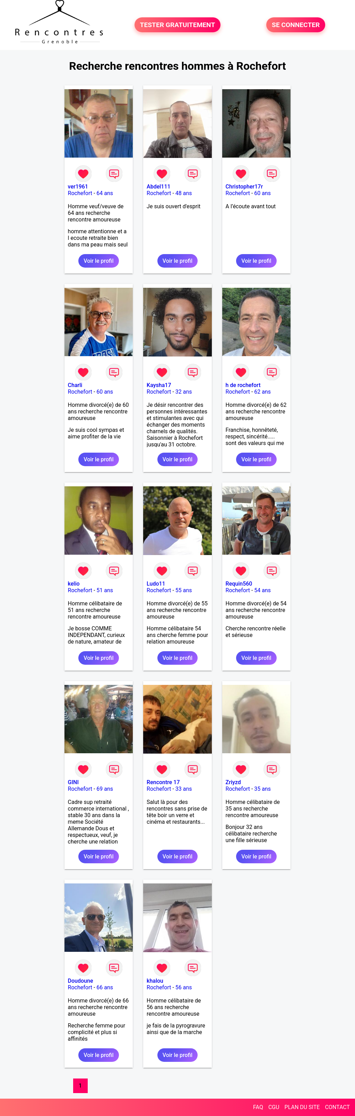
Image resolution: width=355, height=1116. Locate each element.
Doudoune (80, 980)
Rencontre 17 (163, 782)
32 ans (183, 391)
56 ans (183, 987)
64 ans (104, 193)
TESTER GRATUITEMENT (177, 25)
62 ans (262, 391)
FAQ (258, 1107)
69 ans (104, 789)
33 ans (183, 789)
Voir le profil (98, 261)
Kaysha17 (159, 385)
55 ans (183, 590)
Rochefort (80, 193)
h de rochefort (243, 385)
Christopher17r (244, 186)
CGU (273, 1107)
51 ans (104, 590)
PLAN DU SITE (302, 1107)
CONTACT (337, 1107)
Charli (75, 385)
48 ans (183, 193)
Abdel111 (159, 186)
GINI (73, 782)
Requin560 (239, 583)
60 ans (262, 193)
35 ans (262, 789)
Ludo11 (156, 583)
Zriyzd (233, 782)
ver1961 (78, 186)
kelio (74, 583)
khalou (155, 980)
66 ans (104, 987)
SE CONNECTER (296, 25)
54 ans (262, 590)
